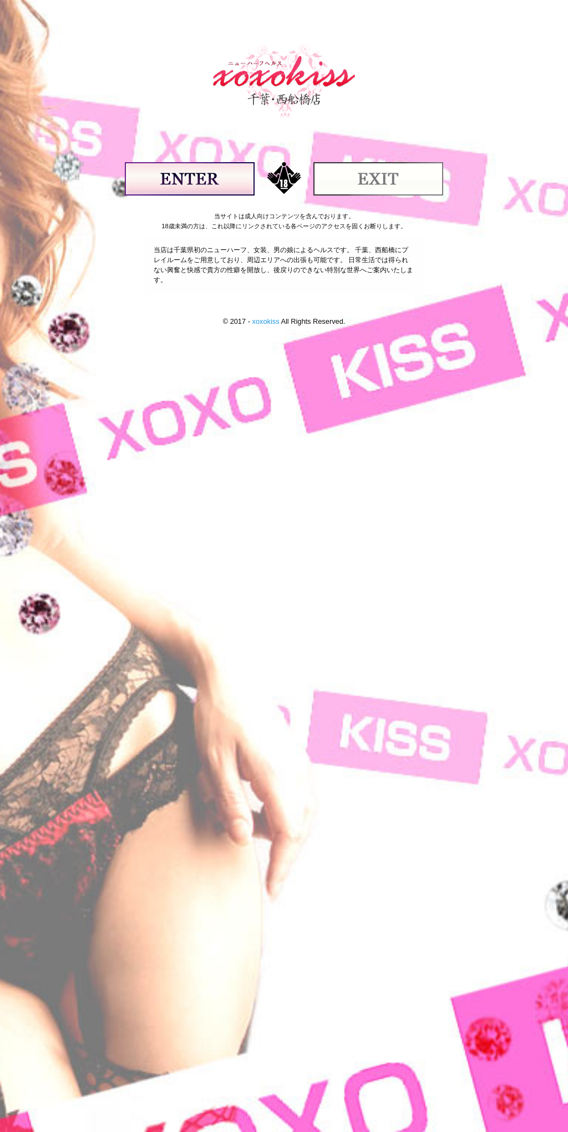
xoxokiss (265, 321)
